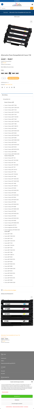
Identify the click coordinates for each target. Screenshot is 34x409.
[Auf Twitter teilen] (7, 87)
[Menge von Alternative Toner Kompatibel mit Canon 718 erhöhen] (5, 78)
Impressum (26, 406)
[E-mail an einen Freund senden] (9, 87)
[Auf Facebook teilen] (5, 87)
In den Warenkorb (13, 78)
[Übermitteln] (31, 8)
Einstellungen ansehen (17, 403)
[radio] (2, 73)
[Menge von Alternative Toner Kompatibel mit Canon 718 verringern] (2, 78)
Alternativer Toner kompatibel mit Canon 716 (10, 335)
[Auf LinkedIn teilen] (14, 87)
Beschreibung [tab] (4, 94)
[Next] (33, 321)
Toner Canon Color (8, 84)
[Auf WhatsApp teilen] (2, 87)
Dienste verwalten (5, 391)
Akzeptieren (17, 396)
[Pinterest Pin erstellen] (12, 87)
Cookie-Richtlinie (9, 406)
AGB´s (2, 360)
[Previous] (1, 321)
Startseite (5, 12)
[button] (32, 381)
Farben (2, 70)
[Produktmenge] (4, 78)
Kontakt (3, 373)
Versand (4, 62)
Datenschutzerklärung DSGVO (18, 406)
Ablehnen (17, 400)
